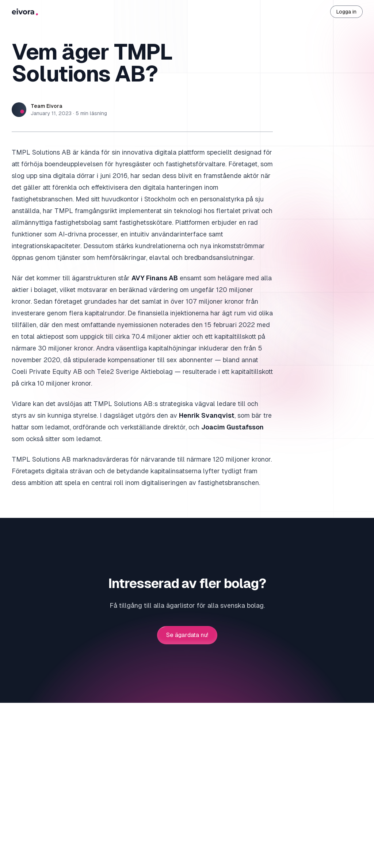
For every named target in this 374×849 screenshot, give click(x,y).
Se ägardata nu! (187, 635)
